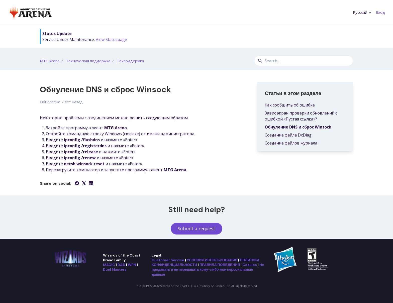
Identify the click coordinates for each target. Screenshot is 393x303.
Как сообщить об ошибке (290, 105)
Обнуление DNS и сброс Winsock (298, 127)
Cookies (249, 264)
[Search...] (303, 61)
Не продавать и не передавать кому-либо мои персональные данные (208, 269)
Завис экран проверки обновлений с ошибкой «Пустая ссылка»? (301, 116)
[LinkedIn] (91, 183)
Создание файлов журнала (291, 143)
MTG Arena (49, 60)
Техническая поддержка (88, 60)
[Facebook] (77, 183)
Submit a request (196, 229)
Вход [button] (380, 12)
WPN (132, 264)
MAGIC (109, 264)
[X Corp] (84, 183)
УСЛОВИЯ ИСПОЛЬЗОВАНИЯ (212, 260)
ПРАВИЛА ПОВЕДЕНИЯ (220, 264)
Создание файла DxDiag (288, 135)
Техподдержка (130, 60)
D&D (121, 264)
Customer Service (168, 260)
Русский (362, 12)
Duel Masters (115, 269)
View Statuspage (111, 39)
